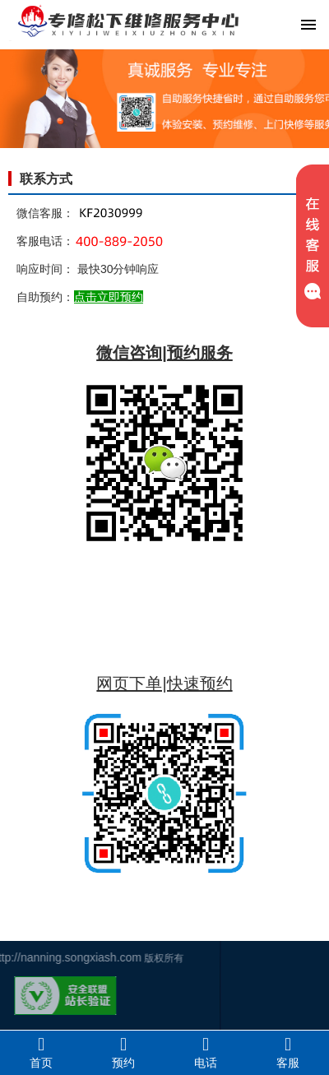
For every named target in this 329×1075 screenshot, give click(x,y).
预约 (123, 1052)
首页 (41, 1052)
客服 (288, 1052)
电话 (205, 1052)
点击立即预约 (108, 297)
